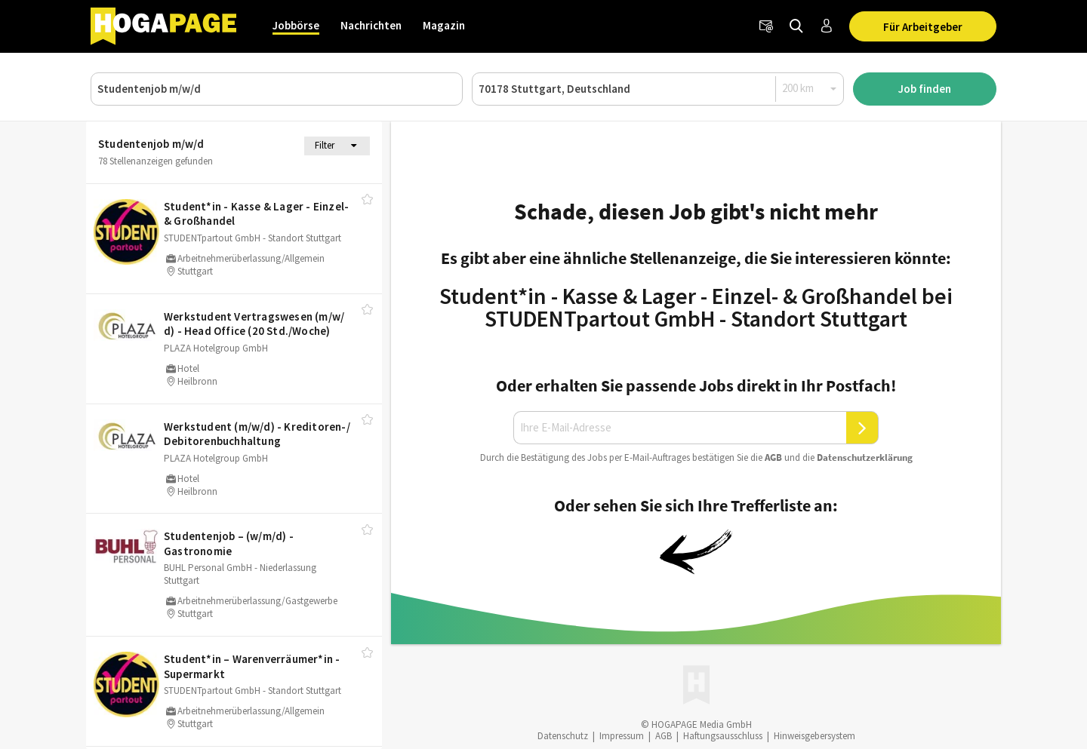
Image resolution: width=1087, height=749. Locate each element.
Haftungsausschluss (722, 735)
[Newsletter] (766, 26)
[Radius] (810, 88)
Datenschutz (562, 735)
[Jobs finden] (796, 26)
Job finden (924, 88)
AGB (773, 457)
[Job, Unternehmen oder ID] (277, 89)
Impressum (621, 735)
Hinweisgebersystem (814, 735)
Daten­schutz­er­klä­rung (865, 457)
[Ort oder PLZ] (658, 89)
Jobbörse (296, 25)
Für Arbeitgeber (922, 27)
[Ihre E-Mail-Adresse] (680, 427)
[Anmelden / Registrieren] (826, 26)
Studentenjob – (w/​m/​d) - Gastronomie (229, 543)
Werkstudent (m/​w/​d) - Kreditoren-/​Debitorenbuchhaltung (257, 434)
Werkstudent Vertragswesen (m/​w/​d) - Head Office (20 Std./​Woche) (254, 324)
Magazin (444, 25)
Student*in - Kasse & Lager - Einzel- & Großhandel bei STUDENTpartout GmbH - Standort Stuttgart (696, 307)
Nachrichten (371, 25)
